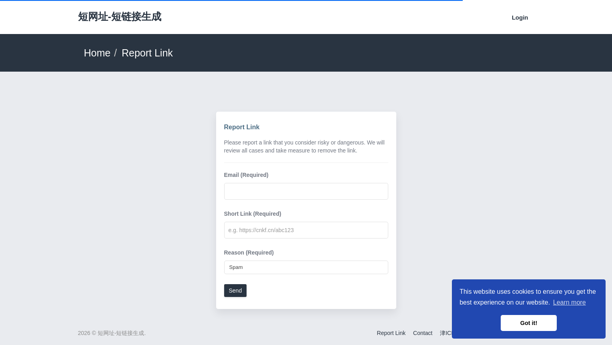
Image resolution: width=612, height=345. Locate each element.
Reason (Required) (249, 252)
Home (97, 52)
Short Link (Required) (252, 214)
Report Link (391, 333)
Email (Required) (246, 175)
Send (235, 290)
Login (520, 17)
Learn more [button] (569, 302)
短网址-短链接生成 (119, 16)
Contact (422, 333)
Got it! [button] (528, 323)
